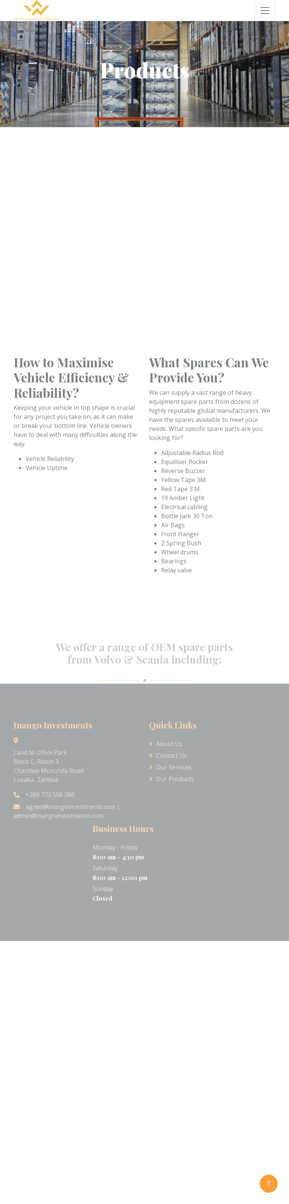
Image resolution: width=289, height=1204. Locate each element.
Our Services (174, 767)
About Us (169, 744)
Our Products (175, 779)
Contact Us (171, 755)
